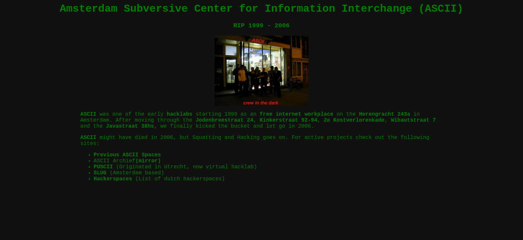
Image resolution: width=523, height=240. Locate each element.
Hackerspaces (113, 179)
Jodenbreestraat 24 (224, 120)
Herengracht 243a (384, 114)
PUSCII (103, 167)
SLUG (100, 173)
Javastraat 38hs (130, 126)
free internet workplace (297, 114)
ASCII (88, 114)
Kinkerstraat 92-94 (288, 120)
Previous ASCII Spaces (127, 155)
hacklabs (179, 114)
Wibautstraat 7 (413, 120)
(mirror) (148, 161)
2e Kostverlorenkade (354, 120)
